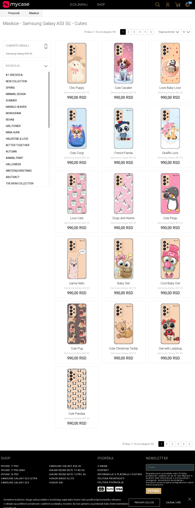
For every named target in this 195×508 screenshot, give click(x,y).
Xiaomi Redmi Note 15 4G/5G (67, 470)
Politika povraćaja (111, 482)
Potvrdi (153, 490)
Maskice (34, 13)
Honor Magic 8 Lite (61, 478)
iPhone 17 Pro (10, 466)
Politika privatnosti (111, 478)
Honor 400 (56, 482)
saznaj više (173, 502)
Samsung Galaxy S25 (15, 482)
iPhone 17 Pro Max (13, 470)
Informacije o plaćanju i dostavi (120, 474)
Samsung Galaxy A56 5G (65, 466)
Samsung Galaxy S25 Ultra (19, 478)
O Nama (103, 466)
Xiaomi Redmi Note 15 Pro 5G (67, 474)
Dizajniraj (79, 4)
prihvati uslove (144, 502)
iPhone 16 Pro (10, 474)
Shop (101, 4)
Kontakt (103, 470)
